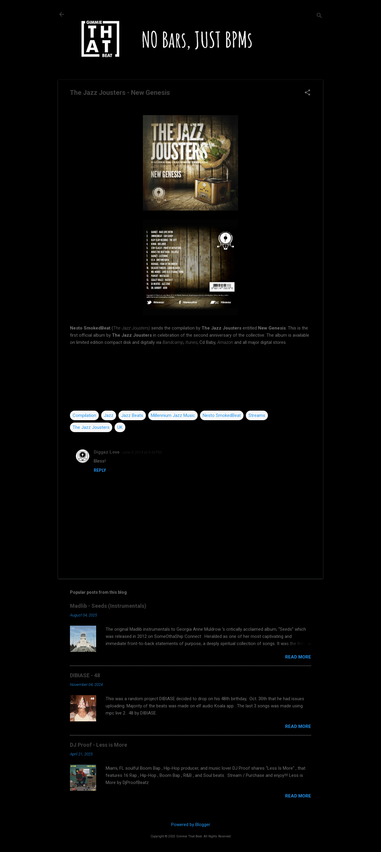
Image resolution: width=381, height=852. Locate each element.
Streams (257, 415)
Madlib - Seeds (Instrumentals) (108, 606)
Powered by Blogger (190, 824)
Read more (298, 657)
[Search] (319, 16)
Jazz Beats (132, 415)
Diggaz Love (107, 452)
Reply (100, 470)
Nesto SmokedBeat (222, 415)
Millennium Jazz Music (173, 415)
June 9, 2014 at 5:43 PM (142, 452)
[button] (307, 93)
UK (120, 427)
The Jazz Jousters (91, 427)
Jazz (108, 415)
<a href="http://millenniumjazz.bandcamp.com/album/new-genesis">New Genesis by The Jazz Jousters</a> (190, 378)
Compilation (84, 415)
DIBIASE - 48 (85, 675)
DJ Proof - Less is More (98, 745)
